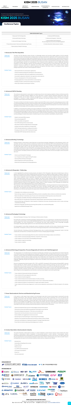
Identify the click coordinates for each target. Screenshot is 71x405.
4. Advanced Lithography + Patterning (53, 39)
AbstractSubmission (25, 7)
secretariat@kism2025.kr (54, 402)
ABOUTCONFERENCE (5, 7)
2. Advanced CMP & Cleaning (53, 37)
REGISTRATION (35, 6)
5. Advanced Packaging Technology (19, 42)
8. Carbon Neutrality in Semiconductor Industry (53, 45)
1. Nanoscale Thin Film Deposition (19, 37)
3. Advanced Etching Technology (19, 39)
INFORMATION (65, 6)
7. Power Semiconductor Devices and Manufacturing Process (18, 45)
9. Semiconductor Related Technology (19, 47)
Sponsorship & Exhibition (45, 7)
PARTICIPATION (55, 6)
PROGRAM (15, 6)
